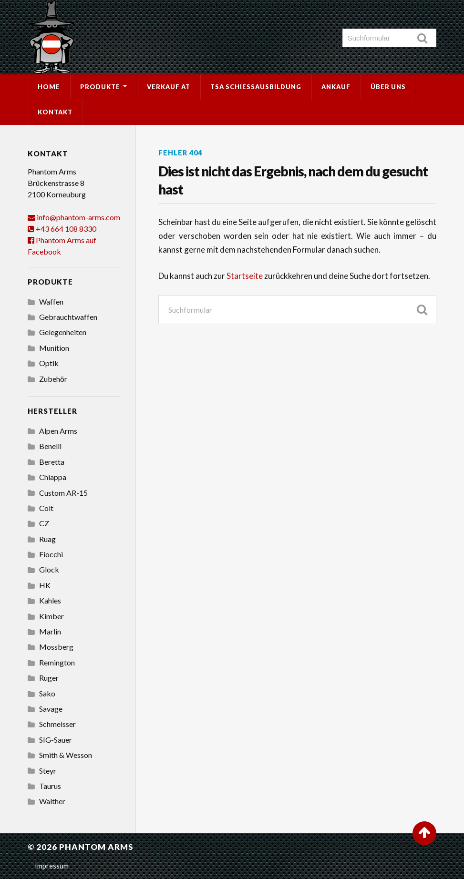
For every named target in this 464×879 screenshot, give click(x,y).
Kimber (51, 616)
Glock (49, 569)
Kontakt (55, 112)
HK (45, 585)
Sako (47, 693)
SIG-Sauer (55, 739)
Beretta (51, 461)
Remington (57, 662)
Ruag (47, 538)
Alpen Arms (58, 430)
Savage (50, 708)
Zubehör (53, 378)
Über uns (388, 87)
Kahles (50, 600)
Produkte (100, 87)
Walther (52, 801)
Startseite (245, 276)
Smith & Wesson (65, 754)
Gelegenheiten (62, 332)
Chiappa (52, 476)
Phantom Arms (96, 847)
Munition (54, 347)
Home (49, 87)
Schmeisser (57, 723)
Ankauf (336, 87)
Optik (49, 363)
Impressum (52, 866)
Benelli (50, 445)
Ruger (49, 677)
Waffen (51, 301)
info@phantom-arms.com (78, 217)
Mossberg (56, 646)
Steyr (47, 770)
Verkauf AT (168, 87)
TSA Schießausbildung (255, 87)
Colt (46, 507)
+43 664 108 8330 (66, 228)
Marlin (50, 631)
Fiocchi (51, 554)
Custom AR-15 (63, 492)
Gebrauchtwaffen (68, 316)
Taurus (50, 785)
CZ (44, 523)
